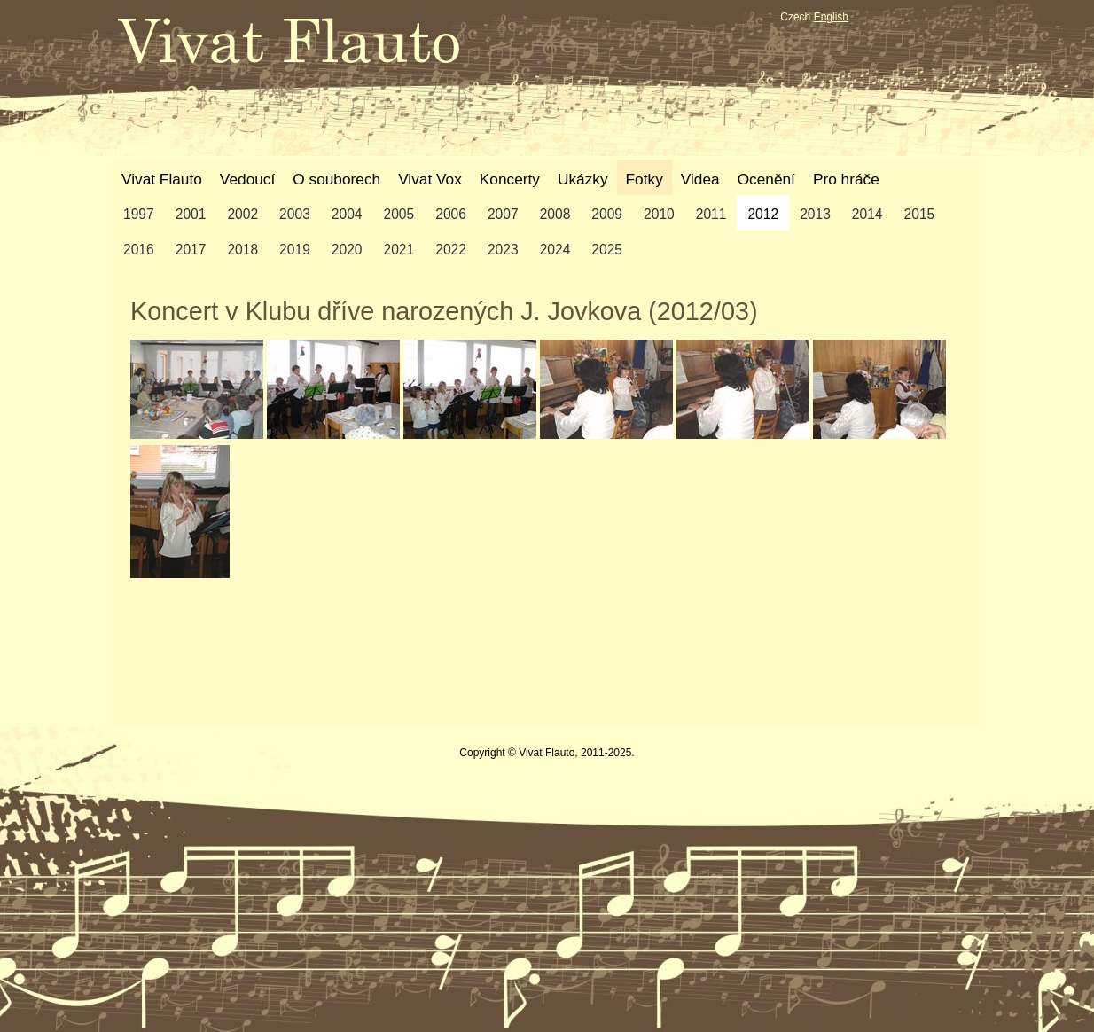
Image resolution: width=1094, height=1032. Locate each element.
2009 (606, 214)
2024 (555, 249)
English (831, 17)
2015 (919, 214)
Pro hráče (846, 179)
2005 (399, 214)
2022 (450, 249)
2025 (606, 249)
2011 (711, 214)
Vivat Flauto (161, 179)
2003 (294, 214)
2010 (659, 214)
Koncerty (510, 179)
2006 (450, 214)
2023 (503, 249)
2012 (762, 214)
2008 (555, 214)
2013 (815, 214)
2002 (242, 214)
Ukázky (583, 179)
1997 (138, 214)
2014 (867, 214)
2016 (138, 249)
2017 (191, 249)
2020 (347, 249)
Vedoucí (247, 179)
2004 (347, 214)
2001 (191, 214)
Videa (700, 179)
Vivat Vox (430, 179)
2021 (399, 249)
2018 (242, 249)
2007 (503, 214)
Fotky (644, 179)
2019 (294, 249)
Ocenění (766, 179)
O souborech (336, 179)
